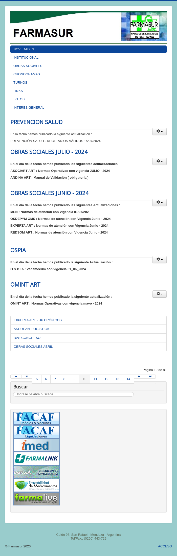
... (74, 379)
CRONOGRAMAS (26, 74)
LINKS (18, 91)
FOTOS (19, 99)
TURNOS (20, 82)
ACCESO (165, 546)
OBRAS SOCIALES (27, 66)
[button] (159, 131)
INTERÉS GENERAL (28, 107)
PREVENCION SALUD (36, 122)
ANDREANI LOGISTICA (31, 329)
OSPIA (18, 250)
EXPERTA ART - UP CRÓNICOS (38, 320)
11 (95, 379)
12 (106, 379)
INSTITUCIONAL (25, 57)
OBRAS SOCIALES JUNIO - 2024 (49, 193)
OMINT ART (25, 284)
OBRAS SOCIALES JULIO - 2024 (49, 151)
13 (117, 379)
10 (84, 379)
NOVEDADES (23, 49)
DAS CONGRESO (27, 338)
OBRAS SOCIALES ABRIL (33, 347)
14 (128, 379)
